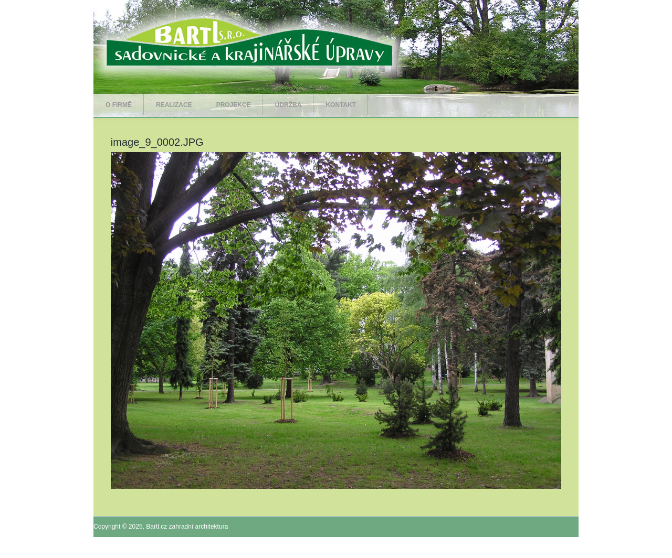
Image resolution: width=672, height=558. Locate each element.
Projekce (233, 105)
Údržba (288, 105)
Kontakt (341, 105)
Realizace (174, 105)
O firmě (119, 105)
